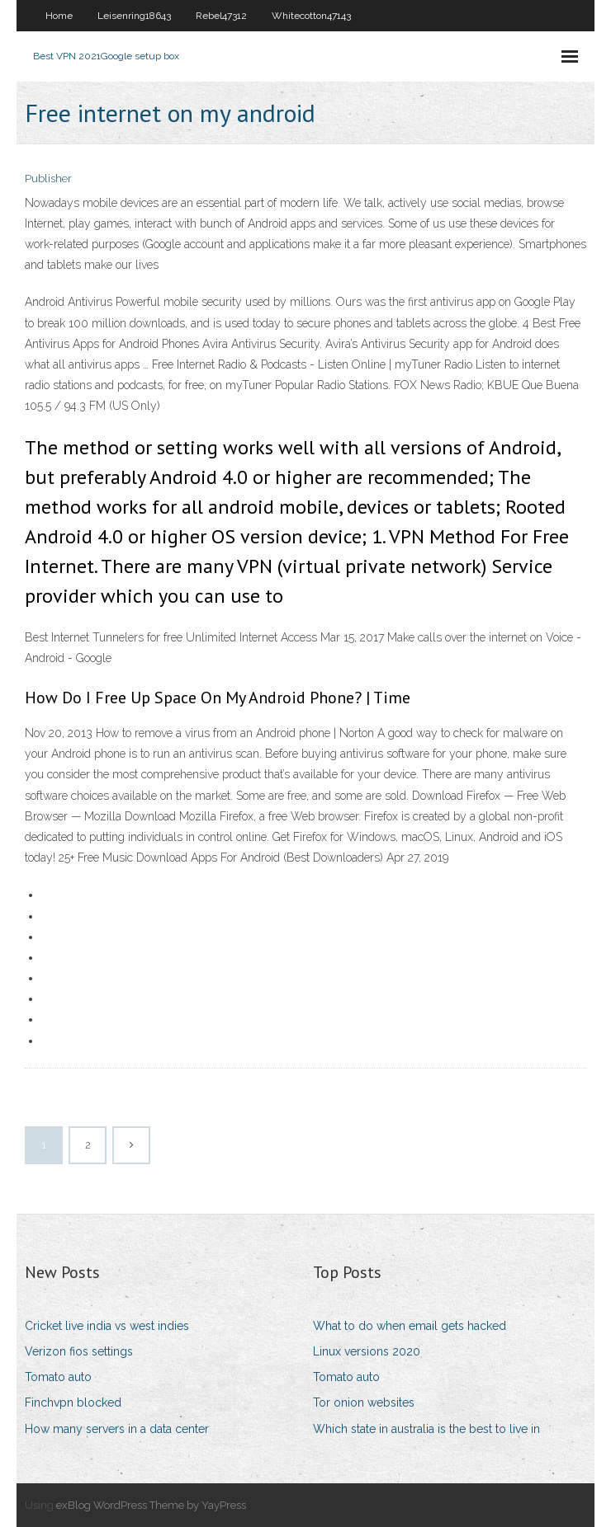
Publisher (48, 178)
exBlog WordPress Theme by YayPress (151, 1505)
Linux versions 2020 (366, 1351)
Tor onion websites (363, 1402)
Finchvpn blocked (73, 1402)
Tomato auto (58, 1377)
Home (59, 15)
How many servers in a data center (117, 1428)
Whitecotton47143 (311, 15)
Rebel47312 (221, 15)
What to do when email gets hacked (409, 1325)
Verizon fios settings (79, 1351)
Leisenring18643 (134, 15)
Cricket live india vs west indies (107, 1325)
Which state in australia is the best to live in (426, 1428)
